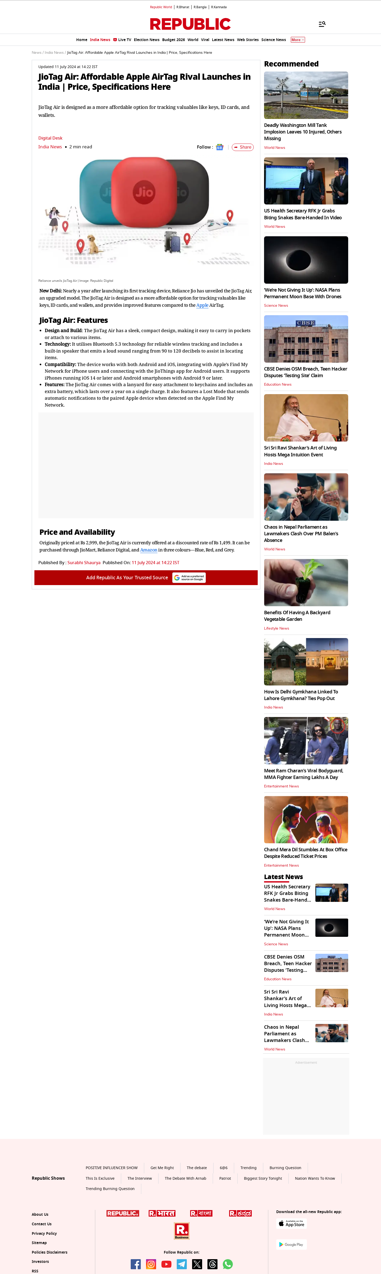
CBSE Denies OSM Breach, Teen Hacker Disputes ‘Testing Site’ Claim (305, 372)
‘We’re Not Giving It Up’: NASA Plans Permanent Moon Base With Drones (303, 293)
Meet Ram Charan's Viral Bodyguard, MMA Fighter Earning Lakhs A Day (303, 774)
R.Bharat (182, 7)
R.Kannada (219, 7)
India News (50, 147)
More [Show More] (298, 39)
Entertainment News (281, 786)
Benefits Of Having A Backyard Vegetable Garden (297, 616)
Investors (40, 1261)
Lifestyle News (276, 628)
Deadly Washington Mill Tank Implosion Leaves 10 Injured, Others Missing (303, 132)
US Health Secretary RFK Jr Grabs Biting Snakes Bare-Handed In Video (303, 214)
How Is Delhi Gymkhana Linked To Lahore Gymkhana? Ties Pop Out (301, 695)
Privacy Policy (44, 1233)
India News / (55, 53)
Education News (278, 384)
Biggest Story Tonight (263, 1178)
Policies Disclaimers (49, 1252)
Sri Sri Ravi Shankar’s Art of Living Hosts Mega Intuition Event (300, 451)
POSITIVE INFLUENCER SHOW (112, 1168)
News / (38, 53)
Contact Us (42, 1224)
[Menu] (320, 23)
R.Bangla (200, 7)
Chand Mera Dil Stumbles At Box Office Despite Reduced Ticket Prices (305, 853)
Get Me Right (162, 1168)
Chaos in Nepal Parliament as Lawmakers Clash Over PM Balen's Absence (301, 534)
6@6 (224, 1168)
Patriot (225, 1178)
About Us (40, 1214)
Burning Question (285, 1168)
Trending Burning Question (110, 1189)
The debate (197, 1168)
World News (274, 148)
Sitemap (39, 1243)
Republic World (161, 7)
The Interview (140, 1178)
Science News (276, 306)
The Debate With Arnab (185, 1178)
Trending (249, 1168)
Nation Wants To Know (315, 1178)
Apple (202, 305)
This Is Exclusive (100, 1178)
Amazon (148, 550)
